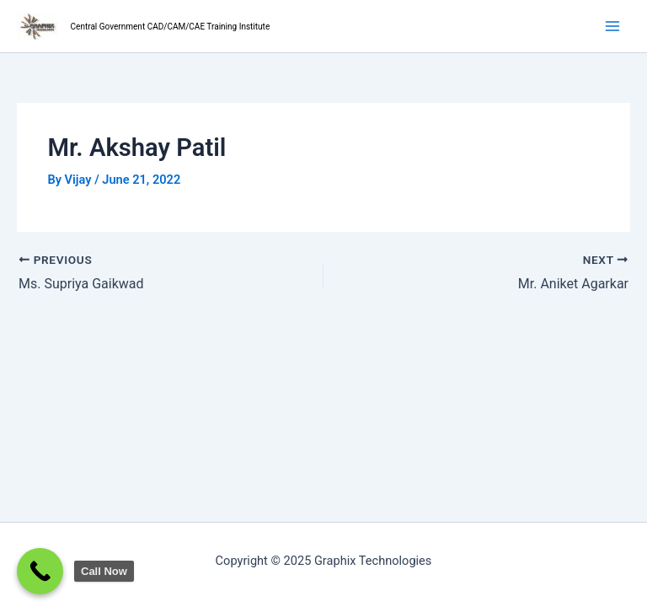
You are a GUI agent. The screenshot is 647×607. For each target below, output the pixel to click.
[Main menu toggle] (612, 26)
